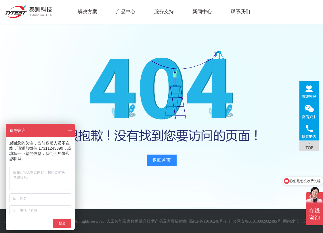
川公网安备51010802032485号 (255, 221)
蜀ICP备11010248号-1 (208, 221)
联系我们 (240, 11)
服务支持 (164, 11)
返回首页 (161, 160)
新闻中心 (202, 11)
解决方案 (87, 11)
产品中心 (125, 11)
